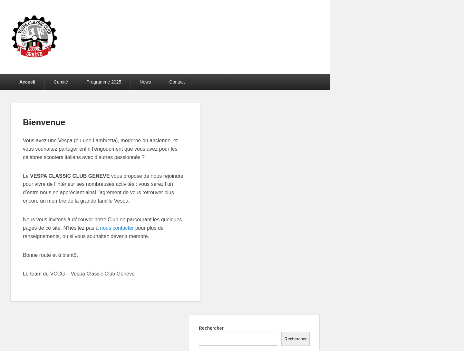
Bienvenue (44, 122)
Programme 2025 (103, 82)
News (145, 82)
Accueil (27, 82)
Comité (61, 82)
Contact (177, 82)
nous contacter (117, 228)
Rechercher (211, 328)
